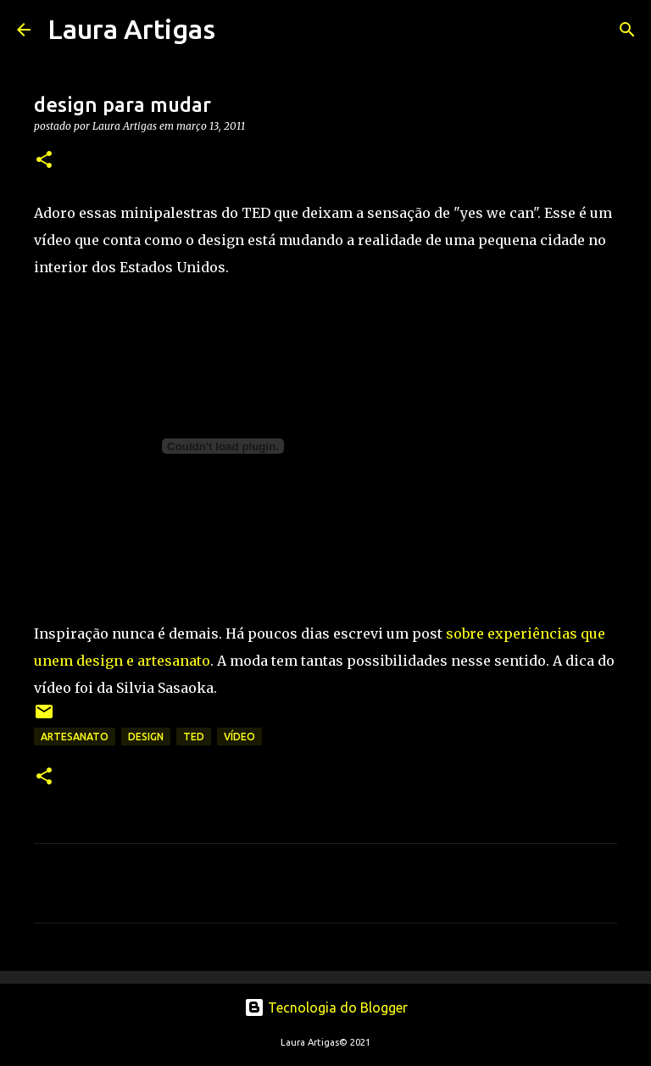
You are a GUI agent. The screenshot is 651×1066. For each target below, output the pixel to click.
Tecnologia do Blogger (326, 1007)
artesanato (74, 736)
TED (193, 736)
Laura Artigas (131, 29)
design (146, 736)
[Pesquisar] (239, 29)
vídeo (239, 736)
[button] (44, 160)
